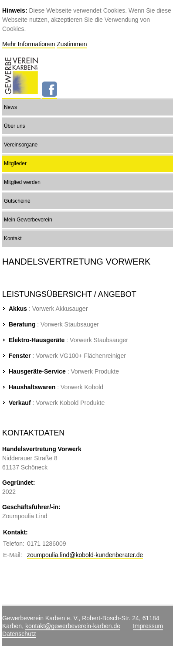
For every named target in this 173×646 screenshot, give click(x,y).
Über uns (14, 126)
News (10, 107)
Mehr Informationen (28, 44)
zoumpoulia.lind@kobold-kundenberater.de (85, 554)
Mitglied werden (22, 182)
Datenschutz (19, 633)
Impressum (148, 625)
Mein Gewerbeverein (28, 220)
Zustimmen (72, 44)
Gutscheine (17, 201)
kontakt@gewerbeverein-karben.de (72, 625)
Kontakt (13, 238)
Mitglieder (15, 163)
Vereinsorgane (20, 145)
